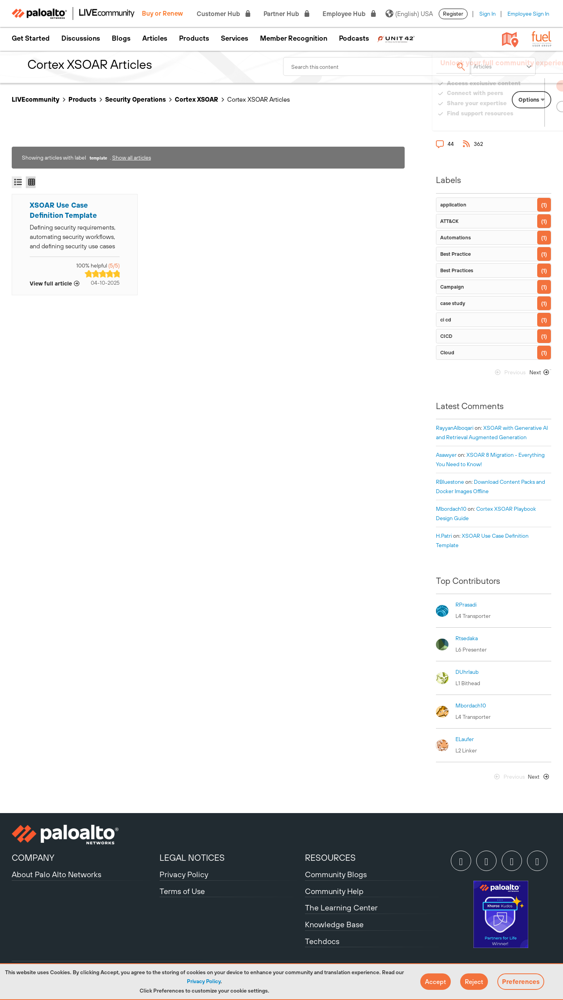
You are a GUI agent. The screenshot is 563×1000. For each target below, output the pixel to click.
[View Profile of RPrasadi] (466, 604)
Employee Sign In (528, 14)
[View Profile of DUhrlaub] (467, 672)
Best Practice (455, 254)
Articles (154, 38)
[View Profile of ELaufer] (464, 739)
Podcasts (354, 38)
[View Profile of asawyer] (446, 455)
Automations (455, 238)
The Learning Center (341, 907)
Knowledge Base (334, 924)
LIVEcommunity (35, 99)
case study (452, 303)
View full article (51, 283)
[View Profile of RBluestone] (450, 482)
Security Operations (135, 99)
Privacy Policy (204, 981)
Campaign (452, 287)
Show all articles (131, 157)
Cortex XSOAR (196, 99)
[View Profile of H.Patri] (444, 535)
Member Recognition (293, 38)
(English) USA (409, 14)
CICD (446, 336)
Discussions (80, 38)
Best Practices (456, 270)
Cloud (447, 352)
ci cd (445, 320)
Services (234, 38)
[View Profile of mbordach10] (451, 508)
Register (453, 14)
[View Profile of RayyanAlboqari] (454, 428)
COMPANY (33, 858)
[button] (435, 981)
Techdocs (322, 941)
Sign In (487, 14)
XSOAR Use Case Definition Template (63, 210)
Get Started (31, 38)
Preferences (521, 981)
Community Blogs (336, 874)
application (453, 205)
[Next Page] (537, 374)
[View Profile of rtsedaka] (466, 638)
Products (194, 38)
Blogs (121, 38)
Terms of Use (182, 891)
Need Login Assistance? (516, 121)
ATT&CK (449, 221)
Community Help (334, 891)
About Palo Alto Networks (56, 874)
